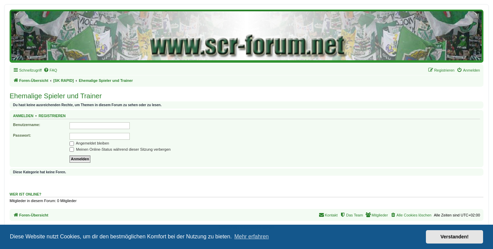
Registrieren (52, 116)
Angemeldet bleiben (89, 143)
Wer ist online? (25, 194)
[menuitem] (50, 70)
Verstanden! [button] (455, 236)
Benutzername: (26, 125)
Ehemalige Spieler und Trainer (56, 96)
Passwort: (22, 135)
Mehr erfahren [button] (251, 236)
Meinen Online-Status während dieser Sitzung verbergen (119, 149)
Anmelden (23, 116)
